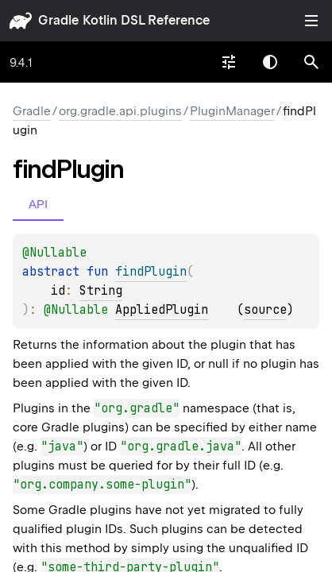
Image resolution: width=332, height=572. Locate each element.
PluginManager (232, 111)
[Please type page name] (311, 62)
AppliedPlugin (161, 310)
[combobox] (228, 62)
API (38, 204)
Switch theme (270, 62)
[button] (311, 62)
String (100, 291)
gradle (58, 20)
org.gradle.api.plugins (120, 111)
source (265, 310)
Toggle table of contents (311, 20)
